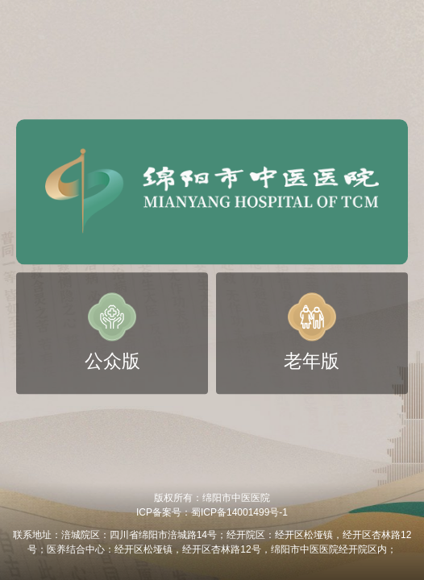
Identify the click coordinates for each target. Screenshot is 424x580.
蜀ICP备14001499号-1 (239, 512)
